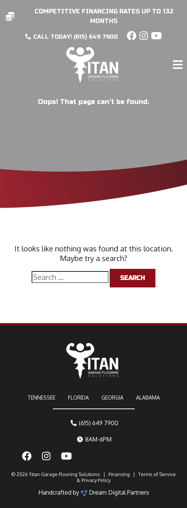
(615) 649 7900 (94, 423)
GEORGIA (112, 397)
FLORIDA (78, 397)
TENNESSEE (41, 397)
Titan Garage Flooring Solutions (64, 474)
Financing (119, 474)
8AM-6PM (94, 439)
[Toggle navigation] (178, 49)
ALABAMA (148, 397)
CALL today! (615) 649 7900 (71, 36)
